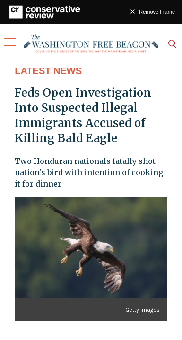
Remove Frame (157, 12)
